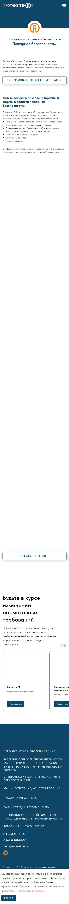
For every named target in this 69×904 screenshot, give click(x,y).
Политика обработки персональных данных (30, 867)
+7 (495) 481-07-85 (14, 840)
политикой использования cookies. (24, 890)
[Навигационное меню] (64, 5)
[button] (35, 80)
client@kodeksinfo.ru (15, 846)
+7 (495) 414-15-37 (14, 834)
